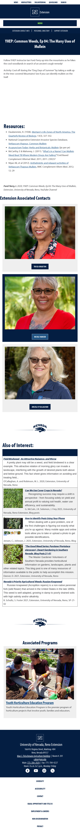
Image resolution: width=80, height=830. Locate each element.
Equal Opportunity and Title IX (40, 803)
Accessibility (40, 788)
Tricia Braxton (40, 266)
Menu (40, 23)
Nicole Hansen (40, 336)
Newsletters (26, 2)
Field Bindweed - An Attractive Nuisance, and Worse (29, 458)
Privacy (40, 826)
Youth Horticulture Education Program (30, 702)
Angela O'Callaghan (40, 406)
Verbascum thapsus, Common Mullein (27, 143)
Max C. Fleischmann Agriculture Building (33, 755)
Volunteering (40, 2)
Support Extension (61, 30)
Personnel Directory (41, 30)
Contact (40, 796)
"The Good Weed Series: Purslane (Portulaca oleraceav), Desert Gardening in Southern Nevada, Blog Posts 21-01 (47, 550)
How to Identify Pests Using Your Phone (45, 518)
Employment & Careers (40, 811)
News (16, 2)
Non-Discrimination (40, 818)
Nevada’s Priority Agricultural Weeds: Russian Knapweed (32, 581)
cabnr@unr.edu (40, 759)
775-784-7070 (33, 762)
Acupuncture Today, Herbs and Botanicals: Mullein (33, 147)
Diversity (40, 781)
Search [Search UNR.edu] (63, 2)
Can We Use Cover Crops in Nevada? (43, 490)
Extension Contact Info (20, 30)
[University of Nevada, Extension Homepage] (40, 738)
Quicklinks (53, 2)
